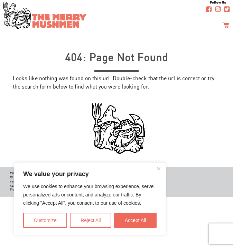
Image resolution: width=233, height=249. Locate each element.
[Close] (159, 168)
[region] (90, 199)
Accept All (135, 220)
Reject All (91, 220)
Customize (45, 220)
